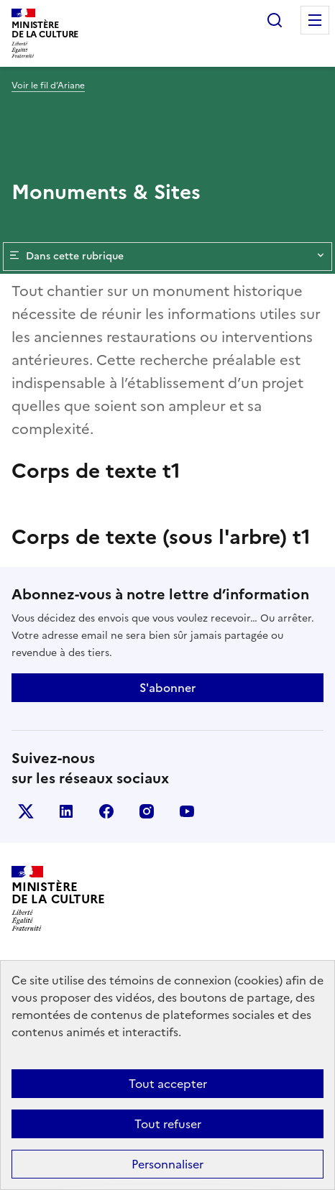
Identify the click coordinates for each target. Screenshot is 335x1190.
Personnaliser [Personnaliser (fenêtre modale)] (167, 1164)
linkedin (66, 811)
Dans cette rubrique (167, 256)
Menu (314, 20)
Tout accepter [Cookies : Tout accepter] (168, 1083)
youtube (187, 811)
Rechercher (274, 20)
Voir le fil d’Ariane (48, 85)
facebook (106, 811)
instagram (146, 811)
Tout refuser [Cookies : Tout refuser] (167, 1124)
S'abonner (167, 687)
